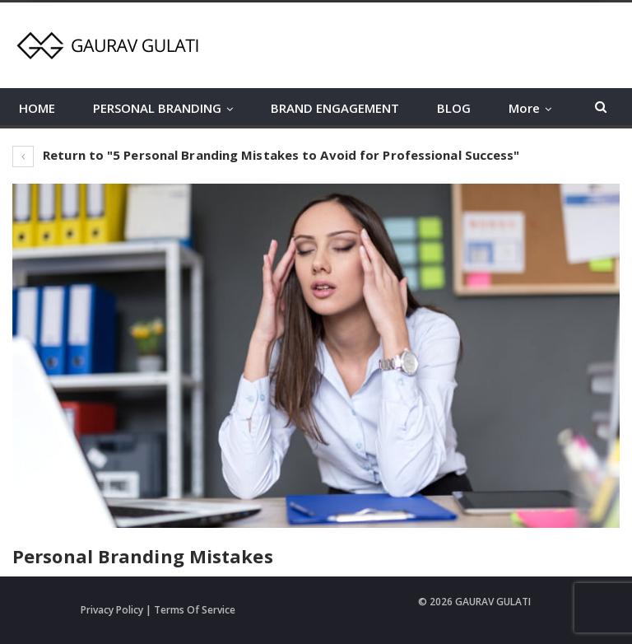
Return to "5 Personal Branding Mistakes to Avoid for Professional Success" (266, 155)
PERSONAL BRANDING (157, 108)
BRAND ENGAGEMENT (335, 108)
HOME (37, 108)
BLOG (454, 108)
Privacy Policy (112, 610)
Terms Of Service (194, 610)
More (524, 108)
